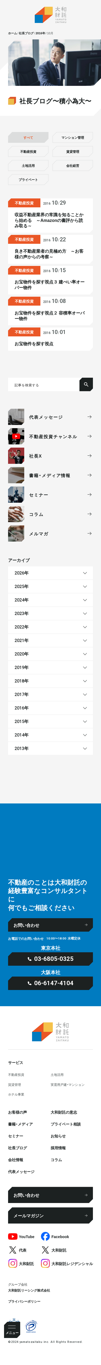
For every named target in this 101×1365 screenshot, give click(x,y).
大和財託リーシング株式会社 (29, 1290)
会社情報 (15, 1159)
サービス (15, 1062)
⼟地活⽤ (57, 1074)
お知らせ (58, 1135)
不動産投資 (28, 151)
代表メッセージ (21, 1171)
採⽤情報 (58, 1147)
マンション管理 (72, 137)
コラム (56, 1159)
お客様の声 (17, 1112)
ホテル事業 (16, 1094)
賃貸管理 (72, 151)
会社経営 (72, 165)
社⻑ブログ (17, 1147)
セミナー (15, 1135)
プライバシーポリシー (24, 1301)
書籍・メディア (20, 1124)
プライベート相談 (66, 1124)
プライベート (28, 179)
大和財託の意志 (64, 1112)
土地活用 (28, 165)
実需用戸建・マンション (68, 1084)
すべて (28, 137)
